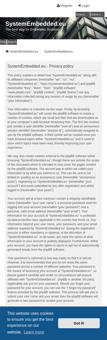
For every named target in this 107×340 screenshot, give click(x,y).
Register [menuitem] (65, 6)
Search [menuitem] (12, 42)
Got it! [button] (79, 323)
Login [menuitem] (84, 6)
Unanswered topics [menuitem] (83, 14)
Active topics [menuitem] (98, 14)
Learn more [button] (34, 332)
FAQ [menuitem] (3, 42)
